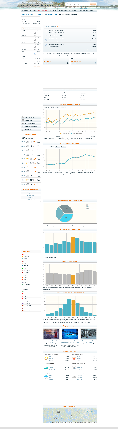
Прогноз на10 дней (47, 62)
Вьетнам (26, 256)
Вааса (23, 30)
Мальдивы (27, 284)
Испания (26, 272)
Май (50, 375)
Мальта (26, 286)
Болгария (27, 254)
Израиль (26, 265)
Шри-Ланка (27, 310)
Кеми (23, 37)
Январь (79, 366)
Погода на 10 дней (30, 134)
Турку (23, 56)
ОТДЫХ (74, 10)
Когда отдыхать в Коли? (70, 351)
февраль (46, 95)
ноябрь (82, 97)
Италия (26, 275)
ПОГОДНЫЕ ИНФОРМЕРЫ (86, 10)
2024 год (58, 107)
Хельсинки (24, 58)
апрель (46, 99)
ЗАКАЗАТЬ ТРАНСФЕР (31, 126)
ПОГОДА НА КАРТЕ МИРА (29, 10)
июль (64, 97)
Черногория (27, 305)
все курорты (37, 66)
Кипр (25, 277)
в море (76, 62)
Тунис (26, 296)
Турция (26, 298)
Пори (23, 51)
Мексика (26, 289)
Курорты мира (26, 14)
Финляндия (40, 14)
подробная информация (90, 49)
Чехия (26, 308)
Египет (26, 263)
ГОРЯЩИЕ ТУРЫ (42, 10)
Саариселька (25, 54)
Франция (26, 301)
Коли (23, 40)
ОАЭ (25, 291)
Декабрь (79, 369)
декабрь (82, 99)
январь (46, 93)
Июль (51, 356)
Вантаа (24, 33)
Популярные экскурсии (70, 326)
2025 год (52, 107)
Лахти (23, 44)
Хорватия (27, 303)
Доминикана (27, 261)
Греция (26, 258)
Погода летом (30, 197)
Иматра (24, 35)
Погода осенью (31, 199)
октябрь (82, 95)
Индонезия (27, 270)
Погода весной (30, 195)
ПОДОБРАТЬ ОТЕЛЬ (30, 123)
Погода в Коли (51, 14)
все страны (37, 312)
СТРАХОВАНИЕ (29, 120)
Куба (25, 282)
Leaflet (51, 422)
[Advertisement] (70, 19)
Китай (25, 279)
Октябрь (79, 377)
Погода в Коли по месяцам (70, 89)
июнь (64, 95)
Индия (26, 268)
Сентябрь (52, 369)
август (64, 99)
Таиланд (26, 293)
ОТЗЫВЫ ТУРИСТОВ (64, 10)
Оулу (23, 47)
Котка (23, 42)
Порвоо (24, 49)
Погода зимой (30, 193)
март (45, 97)
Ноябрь (79, 375)
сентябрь (83, 93)
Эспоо (23, 61)
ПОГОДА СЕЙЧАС (26, 18)
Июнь (51, 358)
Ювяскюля (24, 63)
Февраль (79, 367)
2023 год (63, 107)
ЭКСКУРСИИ (53, 10)
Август (51, 360)
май (63, 93)
